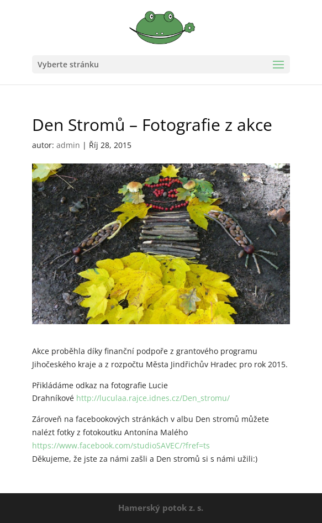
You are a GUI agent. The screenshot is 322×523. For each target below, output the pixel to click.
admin (68, 145)
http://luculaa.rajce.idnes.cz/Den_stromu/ (153, 398)
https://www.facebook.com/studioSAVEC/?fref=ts (121, 445)
